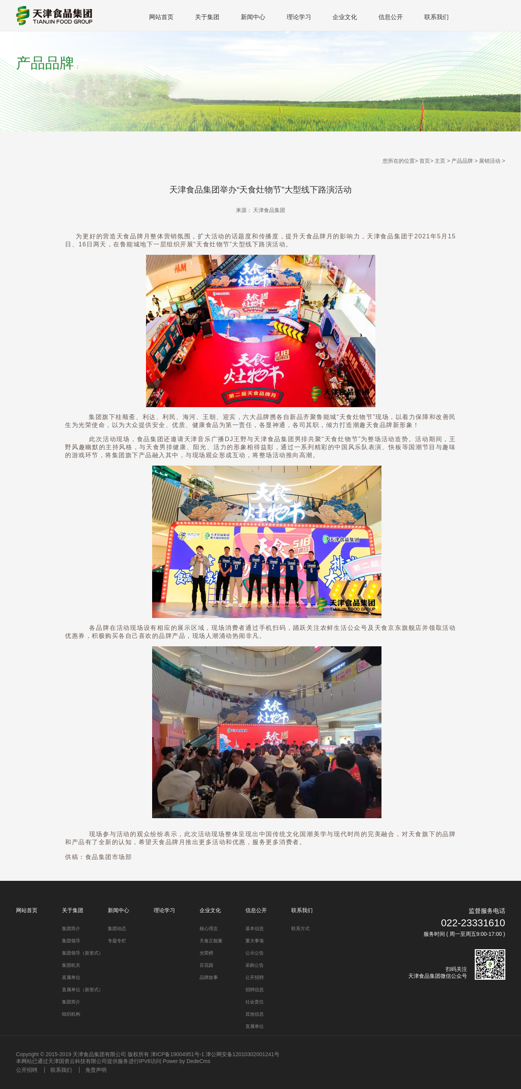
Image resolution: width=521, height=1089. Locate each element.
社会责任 (254, 1002)
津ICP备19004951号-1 (177, 1054)
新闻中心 (253, 17)
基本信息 (254, 928)
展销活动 (489, 161)
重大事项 (254, 940)
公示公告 (254, 953)
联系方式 (300, 928)
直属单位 (71, 977)
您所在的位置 (399, 161)
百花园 (206, 965)
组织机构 (71, 1014)
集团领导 (71, 940)
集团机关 (71, 965)
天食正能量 (211, 940)
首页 (424, 161)
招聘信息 (254, 989)
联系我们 (436, 17)
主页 (440, 161)
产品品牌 (462, 161)
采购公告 (254, 965)
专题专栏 (117, 940)
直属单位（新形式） (82, 989)
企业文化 (345, 17)
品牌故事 (209, 977)
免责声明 (96, 1070)
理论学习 (299, 17)
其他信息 (254, 1014)
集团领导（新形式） (82, 953)
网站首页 (161, 17)
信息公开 (390, 17)
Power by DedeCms (187, 1061)
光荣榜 (206, 953)
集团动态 (117, 928)
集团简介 (71, 928)
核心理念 (209, 928)
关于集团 (207, 17)
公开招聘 (254, 977)
